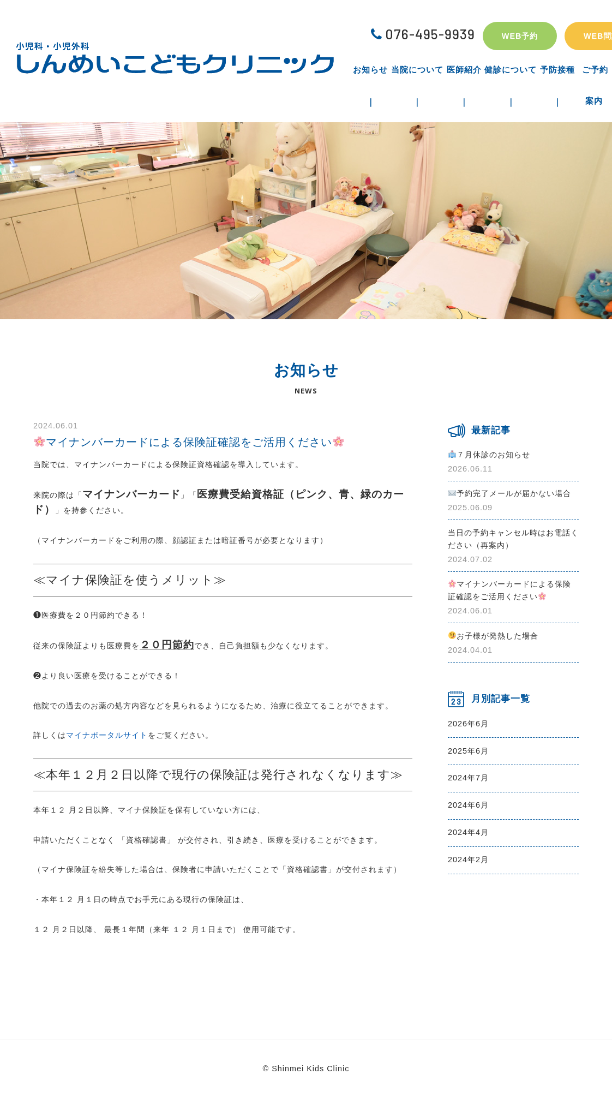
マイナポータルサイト (107, 735)
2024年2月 (468, 859)
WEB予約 (520, 36)
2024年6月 (468, 805)
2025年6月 (468, 751)
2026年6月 (468, 723)
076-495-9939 (423, 34)
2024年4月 (468, 832)
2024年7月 (468, 777)
